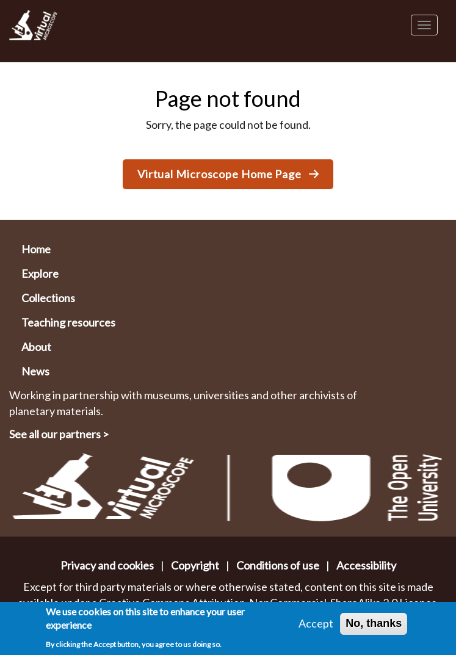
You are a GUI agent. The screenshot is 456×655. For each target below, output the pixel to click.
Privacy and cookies (107, 565)
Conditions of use (277, 565)
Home (36, 249)
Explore (40, 273)
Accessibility (366, 565)
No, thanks (374, 625)
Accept (316, 625)
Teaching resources (68, 322)
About (36, 346)
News (35, 371)
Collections (48, 298)
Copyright (195, 565)
